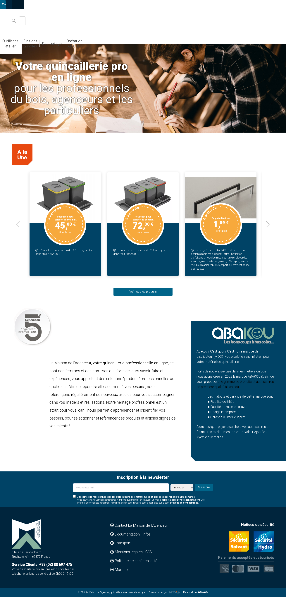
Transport (122, 543)
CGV (148, 552)
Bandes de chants (88, 38)
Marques (122, 569)
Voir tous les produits (143, 291)
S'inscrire (205, 487)
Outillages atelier (157, 38)
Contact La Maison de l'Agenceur (141, 525)
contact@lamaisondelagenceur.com (180, 500)
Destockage (218, 38)
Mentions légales (129, 552)
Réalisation (196, 592)
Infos (146, 534)
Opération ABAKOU (248, 38)
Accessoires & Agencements (46, 38)
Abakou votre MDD (123, 38)
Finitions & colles (189, 38)
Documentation (128, 534)
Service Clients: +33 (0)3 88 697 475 (42, 564)
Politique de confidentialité (136, 561)
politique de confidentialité (184, 503)
